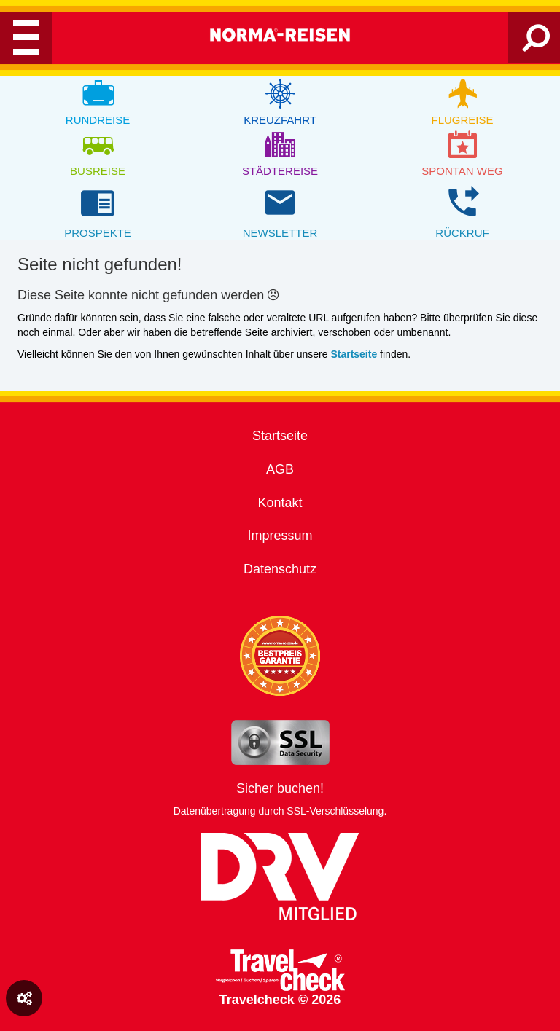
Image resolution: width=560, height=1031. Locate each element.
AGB (280, 469)
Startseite (280, 435)
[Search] (536, 44)
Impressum (279, 535)
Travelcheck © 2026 (280, 978)
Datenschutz (280, 569)
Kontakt (279, 502)
